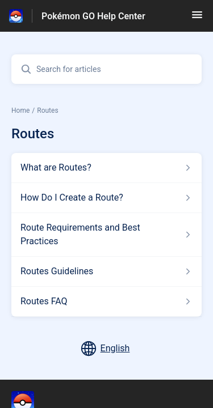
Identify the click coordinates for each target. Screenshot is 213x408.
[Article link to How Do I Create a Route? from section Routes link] (106, 198)
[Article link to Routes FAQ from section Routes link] (106, 301)
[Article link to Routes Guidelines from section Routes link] (106, 271)
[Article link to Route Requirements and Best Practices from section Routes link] (106, 234)
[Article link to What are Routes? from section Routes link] (106, 168)
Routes (47, 110)
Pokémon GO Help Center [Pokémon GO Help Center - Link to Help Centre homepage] (93, 16)
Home (20, 110)
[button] (197, 18)
